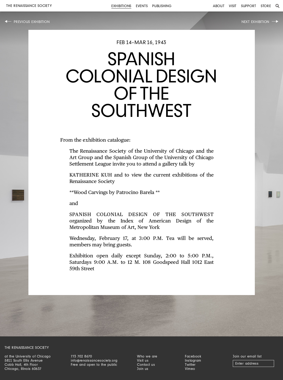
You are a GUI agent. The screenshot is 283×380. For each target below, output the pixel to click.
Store (266, 6)
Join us (142, 368)
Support (248, 6)
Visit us (142, 360)
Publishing (162, 6)
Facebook (193, 356)
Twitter (190, 364)
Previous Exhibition (31, 22)
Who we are (147, 356)
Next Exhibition (255, 22)
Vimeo (190, 368)
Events (142, 6)
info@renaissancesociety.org (94, 360)
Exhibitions (121, 6)
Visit (232, 6)
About (219, 6)
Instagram (193, 360)
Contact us (146, 364)
